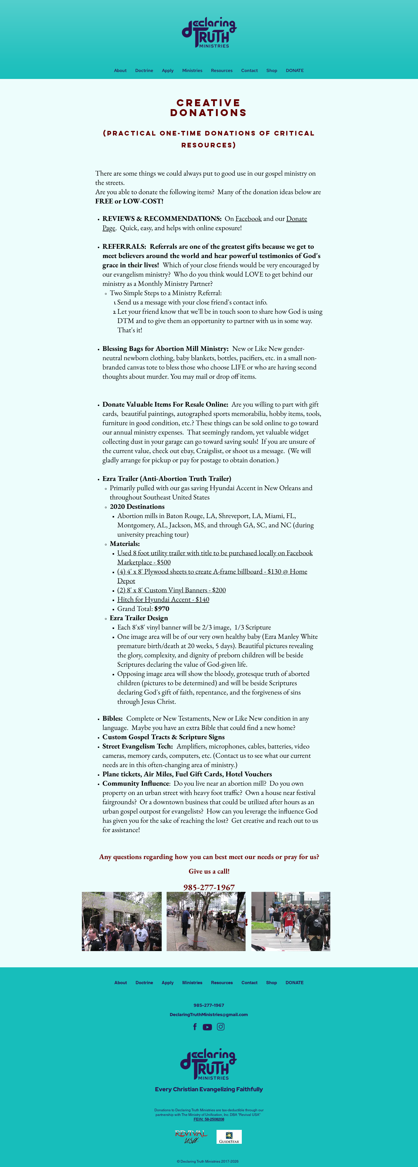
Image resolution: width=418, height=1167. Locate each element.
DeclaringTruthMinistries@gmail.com (209, 1015)
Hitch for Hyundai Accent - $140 (163, 599)
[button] (192, 70)
